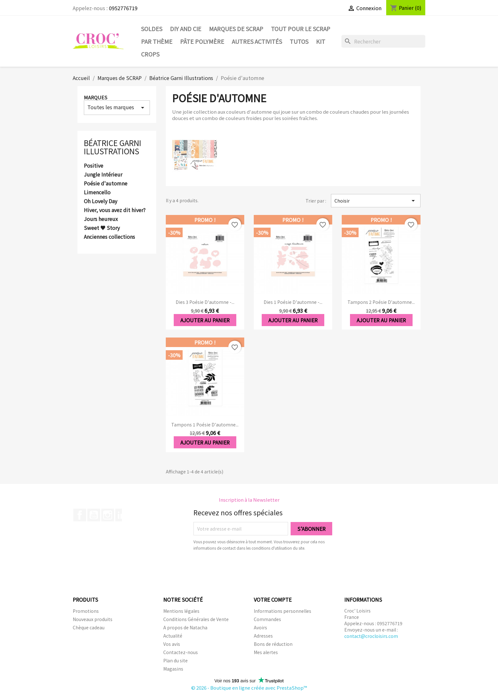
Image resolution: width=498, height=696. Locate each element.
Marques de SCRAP (236, 28)
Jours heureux (101, 219)
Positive (93, 165)
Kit (320, 41)
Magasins (173, 669)
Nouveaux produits (92, 619)
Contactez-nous (180, 652)
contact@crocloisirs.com (371, 636)
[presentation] (246, 568)
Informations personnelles (282, 611)
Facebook (79, 515)
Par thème (156, 41)
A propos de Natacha (185, 627)
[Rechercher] (383, 41)
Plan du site (175, 660)
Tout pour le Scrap (300, 28)
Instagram (107, 515)
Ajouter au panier (205, 320)
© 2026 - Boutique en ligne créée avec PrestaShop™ (249, 687)
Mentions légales (181, 611)
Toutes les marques (116, 107)
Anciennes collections (109, 236)
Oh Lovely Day (100, 201)
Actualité (172, 635)
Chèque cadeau (88, 627)
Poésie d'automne (105, 183)
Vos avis (171, 644)
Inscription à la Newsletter (249, 499)
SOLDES (151, 28)
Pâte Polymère (202, 41)
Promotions (86, 611)
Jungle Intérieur (103, 174)
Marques (95, 97)
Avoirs (260, 627)
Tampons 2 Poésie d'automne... (381, 302)
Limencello (97, 192)
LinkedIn (121, 515)
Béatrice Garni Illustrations (112, 147)
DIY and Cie (185, 28)
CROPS (150, 54)
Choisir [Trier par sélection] (375, 200)
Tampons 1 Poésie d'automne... (205, 424)
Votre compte (273, 599)
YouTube (93, 515)
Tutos (299, 41)
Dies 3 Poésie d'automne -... (205, 302)
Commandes (267, 619)
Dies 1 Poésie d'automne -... (293, 302)
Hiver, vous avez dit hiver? (114, 210)
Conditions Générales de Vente (196, 619)
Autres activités (257, 41)
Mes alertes (266, 652)
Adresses (263, 635)
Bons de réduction (273, 644)
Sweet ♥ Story (102, 227)
